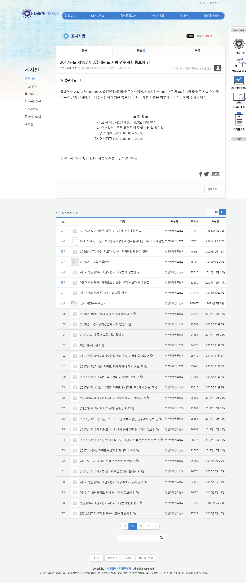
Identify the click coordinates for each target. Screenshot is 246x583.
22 (140, 526)
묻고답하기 (31, 93)
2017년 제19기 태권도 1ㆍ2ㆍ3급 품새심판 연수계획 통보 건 (117, 429)
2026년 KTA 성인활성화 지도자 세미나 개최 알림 (110, 230)
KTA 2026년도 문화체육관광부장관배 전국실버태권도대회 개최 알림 (122, 241)
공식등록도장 (128, 15)
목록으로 (212, 189)
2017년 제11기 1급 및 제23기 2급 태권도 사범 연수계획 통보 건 (120, 440)
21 (132, 526)
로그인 (202, 3)
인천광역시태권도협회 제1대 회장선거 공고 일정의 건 (113, 398)
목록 (197, 50)
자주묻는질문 (33, 101)
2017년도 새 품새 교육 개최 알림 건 (102, 334)
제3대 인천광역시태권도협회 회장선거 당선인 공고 (111, 272)
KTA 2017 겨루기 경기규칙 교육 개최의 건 (106, 513)
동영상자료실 (33, 116)
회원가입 (214, 3)
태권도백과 (98, 15)
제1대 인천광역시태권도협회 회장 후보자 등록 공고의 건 (114, 355)
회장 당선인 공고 (90, 345)
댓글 (141, 50)
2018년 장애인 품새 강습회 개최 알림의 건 (106, 314)
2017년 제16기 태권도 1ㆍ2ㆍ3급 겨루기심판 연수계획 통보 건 (119, 419)
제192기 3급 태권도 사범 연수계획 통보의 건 (107, 461)
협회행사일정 (211, 15)
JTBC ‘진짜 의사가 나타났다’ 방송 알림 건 (105, 408)
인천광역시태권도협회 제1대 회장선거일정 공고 (109, 503)
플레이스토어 (146, 558)
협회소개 (70, 15)
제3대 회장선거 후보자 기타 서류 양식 (103, 292)
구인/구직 (31, 86)
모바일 (127, 558)
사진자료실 (31, 109)
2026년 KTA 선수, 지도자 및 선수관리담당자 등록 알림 (114, 251)
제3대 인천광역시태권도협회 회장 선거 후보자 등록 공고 (114, 282)
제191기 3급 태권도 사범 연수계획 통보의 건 (107, 492)
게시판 (184, 15)
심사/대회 (158, 15)
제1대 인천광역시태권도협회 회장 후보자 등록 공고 (111, 482)
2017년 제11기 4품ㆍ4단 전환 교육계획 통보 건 (109, 377)
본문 (84, 50)
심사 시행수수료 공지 (93, 303)
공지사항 (30, 78)
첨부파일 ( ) (72, 80)
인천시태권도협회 (68, 68)
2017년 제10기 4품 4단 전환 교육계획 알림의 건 (110, 471)
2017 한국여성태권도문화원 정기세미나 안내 (108, 450)
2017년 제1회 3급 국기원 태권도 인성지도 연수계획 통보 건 (117, 387)
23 (149, 526)
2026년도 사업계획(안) (94, 261)
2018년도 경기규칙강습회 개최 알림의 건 (105, 324)
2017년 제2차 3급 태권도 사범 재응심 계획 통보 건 (111, 366)
